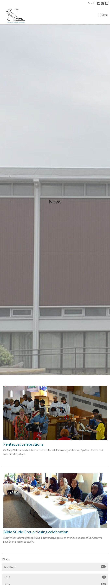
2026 (55, 577)
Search (91, 3)
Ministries (55, 566)
